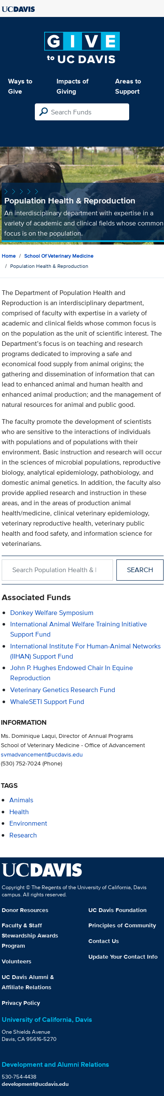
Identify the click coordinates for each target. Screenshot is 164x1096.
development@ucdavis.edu (35, 1084)
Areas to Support (128, 86)
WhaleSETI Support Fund (47, 702)
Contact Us (103, 941)
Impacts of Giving (72, 86)
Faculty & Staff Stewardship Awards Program (30, 935)
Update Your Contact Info (123, 956)
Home (9, 255)
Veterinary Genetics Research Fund (62, 690)
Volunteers (16, 961)
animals (21, 800)
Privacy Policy (21, 1003)
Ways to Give (20, 86)
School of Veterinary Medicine (58, 255)
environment (28, 823)
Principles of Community (122, 925)
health (19, 812)
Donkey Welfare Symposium (51, 613)
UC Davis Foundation (117, 910)
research (23, 835)
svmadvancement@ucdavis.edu (42, 754)
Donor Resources (25, 910)
